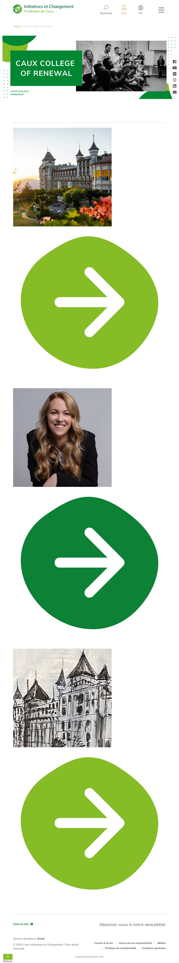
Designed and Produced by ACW (89, 957)
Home (17, 26)
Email (41, 938)
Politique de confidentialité (120, 948)
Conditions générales (154, 948)
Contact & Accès (103, 943)
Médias (161, 943)
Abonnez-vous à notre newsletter (132, 924)
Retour (7, 957)
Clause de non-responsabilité (135, 943)
